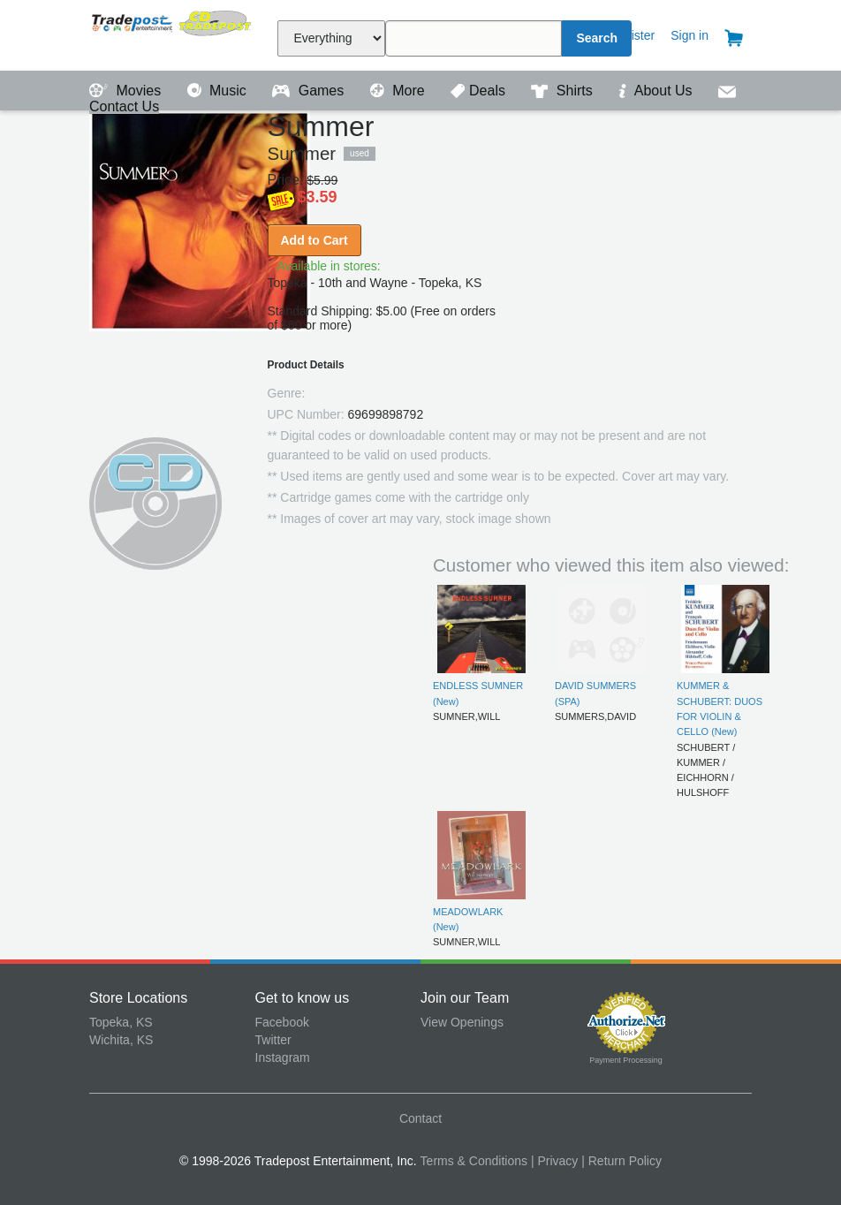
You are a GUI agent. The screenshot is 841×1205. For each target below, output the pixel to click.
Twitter (273, 1040)
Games (309, 90)
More (399, 90)
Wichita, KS (121, 1040)
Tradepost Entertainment (172, 33)
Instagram (282, 1057)
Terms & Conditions (473, 1161)
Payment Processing (626, 1060)
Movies (127, 90)
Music (219, 90)
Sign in (689, 35)
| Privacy (554, 1161)
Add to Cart (314, 240)
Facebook (282, 1022)
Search (596, 38)
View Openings (462, 1022)
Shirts (563, 90)
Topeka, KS (121, 1022)
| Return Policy (621, 1161)
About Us (657, 90)
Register (632, 35)
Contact (420, 1118)
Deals (480, 90)
